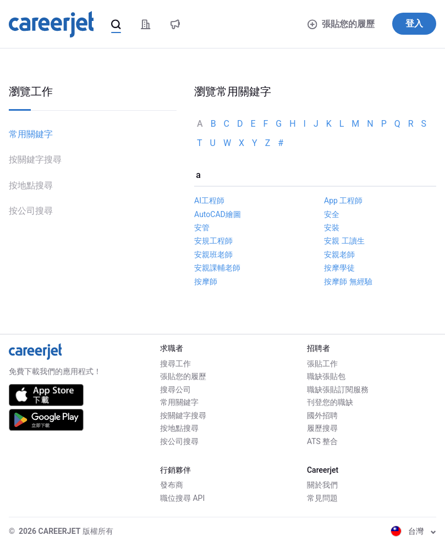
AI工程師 (209, 200)
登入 (414, 23)
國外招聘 (322, 415)
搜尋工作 (175, 363)
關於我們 (322, 484)
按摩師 (205, 281)
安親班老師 (213, 254)
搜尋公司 (175, 389)
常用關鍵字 (31, 134)
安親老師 (339, 254)
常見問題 (322, 498)
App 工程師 (343, 200)
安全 (331, 214)
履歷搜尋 (322, 428)
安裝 (331, 227)
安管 (202, 227)
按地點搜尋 (31, 185)
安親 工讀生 (344, 240)
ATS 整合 (322, 441)
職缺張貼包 (326, 376)
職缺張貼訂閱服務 (338, 389)
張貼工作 (322, 363)
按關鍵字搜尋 (35, 159)
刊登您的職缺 (330, 402)
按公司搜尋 (31, 211)
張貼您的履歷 (341, 24)
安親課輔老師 (217, 267)
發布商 (171, 484)
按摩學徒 (339, 267)
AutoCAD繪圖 (217, 214)
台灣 (413, 531)
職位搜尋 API (182, 498)
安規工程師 (213, 240)
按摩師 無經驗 (348, 281)
